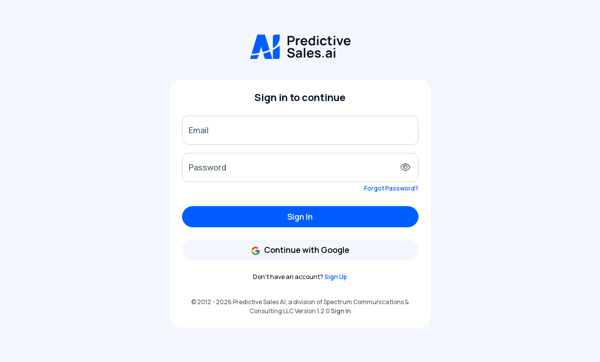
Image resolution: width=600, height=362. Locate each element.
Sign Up (335, 277)
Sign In (300, 216)
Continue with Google (300, 250)
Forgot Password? (391, 188)
